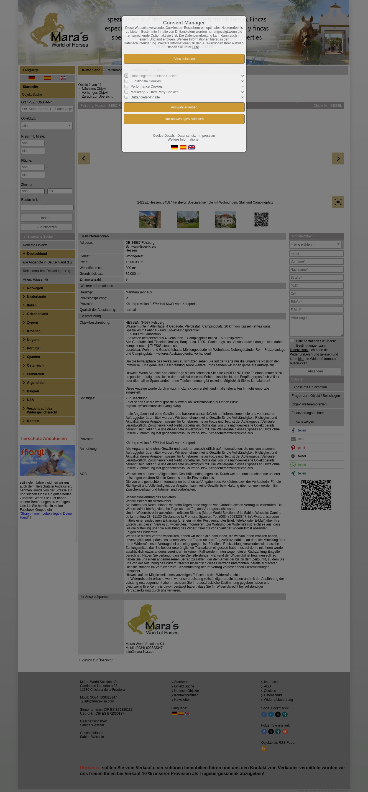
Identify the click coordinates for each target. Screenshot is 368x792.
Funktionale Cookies (146, 81)
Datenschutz (186, 136)
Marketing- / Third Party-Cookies (155, 92)
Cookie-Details (164, 136)
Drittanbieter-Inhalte (145, 97)
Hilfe (195, 47)
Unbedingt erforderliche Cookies (154, 76)
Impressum (206, 136)
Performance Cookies (147, 86)
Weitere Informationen (184, 139)
